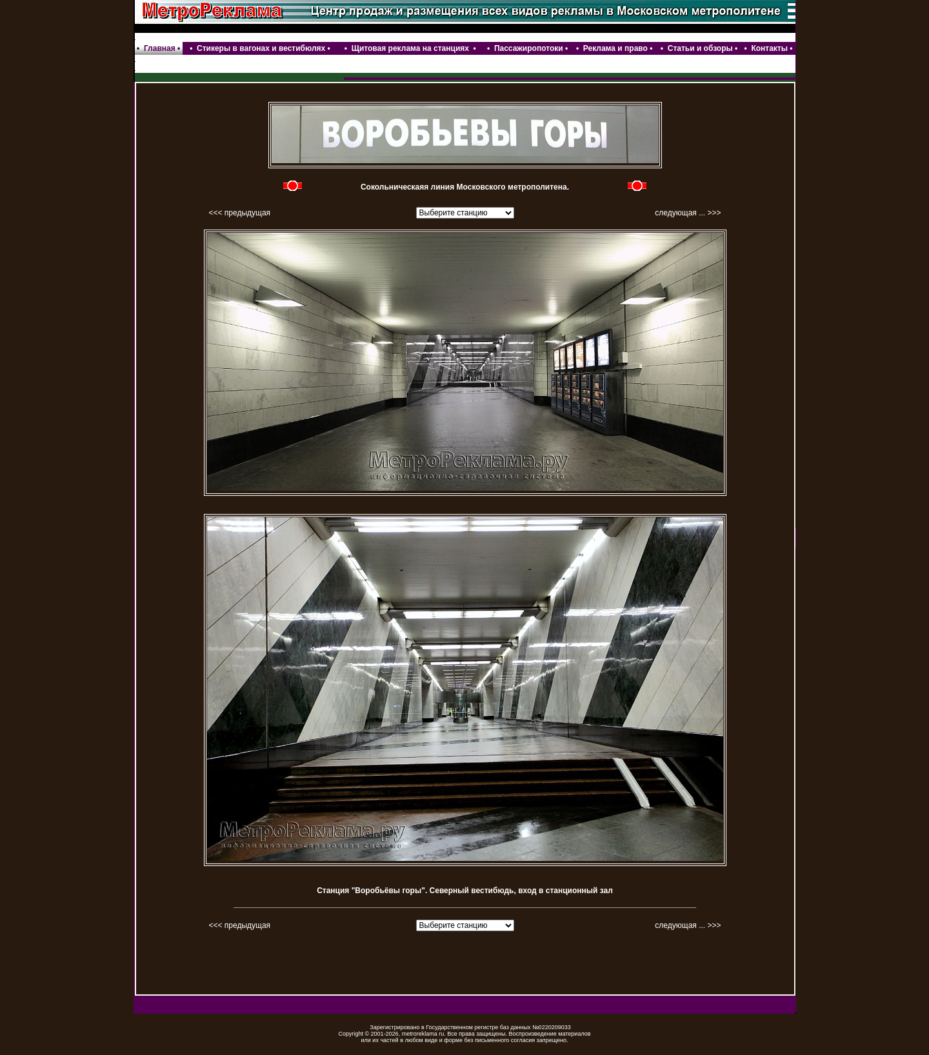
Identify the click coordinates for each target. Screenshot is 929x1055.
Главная (159, 48)
